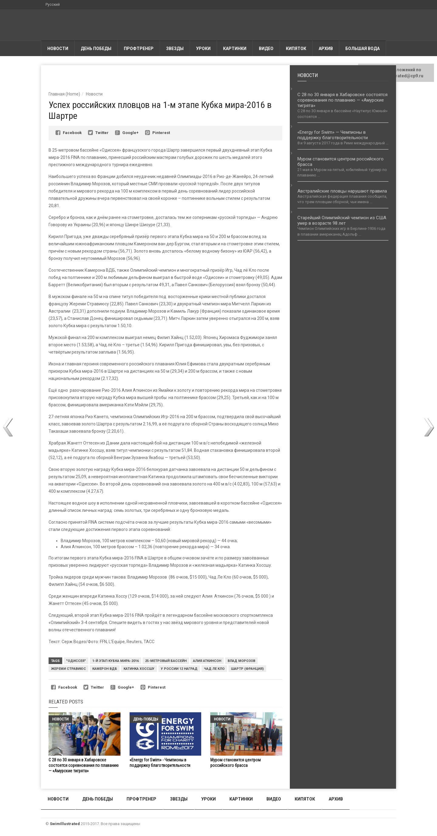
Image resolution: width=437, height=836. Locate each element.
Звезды (175, 48)
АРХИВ (326, 48)
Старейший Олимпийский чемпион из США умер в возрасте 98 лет (341, 220)
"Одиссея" (76, 661)
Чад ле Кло (214, 669)
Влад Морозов (241, 661)
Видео (266, 48)
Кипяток (296, 48)
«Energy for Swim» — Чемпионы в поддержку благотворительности (332, 134)
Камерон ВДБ (104, 669)
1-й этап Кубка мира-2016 (115, 661)
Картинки (234, 48)
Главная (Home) (64, 94)
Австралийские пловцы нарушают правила (342, 191)
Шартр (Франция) (247, 669)
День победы (96, 48)
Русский (53, 4)
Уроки (203, 48)
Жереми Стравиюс (68, 669)
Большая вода (362, 48)
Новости (57, 48)
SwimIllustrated (65, 823)
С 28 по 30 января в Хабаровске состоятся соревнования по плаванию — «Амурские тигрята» (84, 765)
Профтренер (139, 48)
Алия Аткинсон (207, 661)
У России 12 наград (179, 669)
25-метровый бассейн (166, 661)
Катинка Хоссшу (139, 669)
